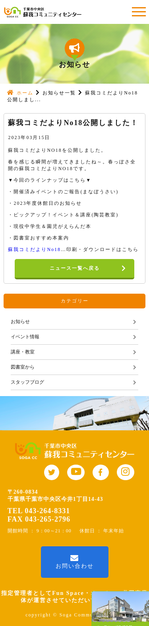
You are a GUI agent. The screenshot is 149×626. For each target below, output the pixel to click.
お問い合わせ (75, 561)
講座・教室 (23, 352)
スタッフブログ (27, 382)
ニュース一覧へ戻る (92, 268)
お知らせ (20, 321)
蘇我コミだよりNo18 (34, 249)
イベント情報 (25, 336)
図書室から (23, 367)
